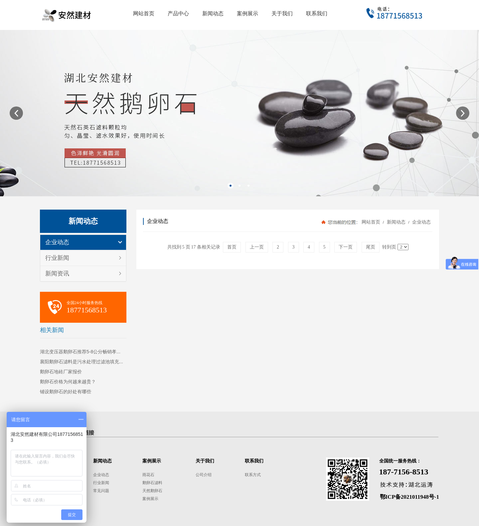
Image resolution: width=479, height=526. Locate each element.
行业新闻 (57, 258)
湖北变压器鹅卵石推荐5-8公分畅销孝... (80, 351)
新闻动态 (396, 222)
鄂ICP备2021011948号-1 (409, 497)
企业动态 (57, 242)
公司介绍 (204, 474)
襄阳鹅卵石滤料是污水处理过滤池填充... (81, 361)
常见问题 (101, 490)
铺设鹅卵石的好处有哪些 (65, 391)
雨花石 (148, 474)
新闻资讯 (57, 273)
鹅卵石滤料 (152, 482)
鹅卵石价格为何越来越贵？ (68, 381)
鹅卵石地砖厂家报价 (61, 371)
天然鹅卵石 (152, 490)
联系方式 (253, 474)
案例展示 (150, 498)
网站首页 (371, 222)
